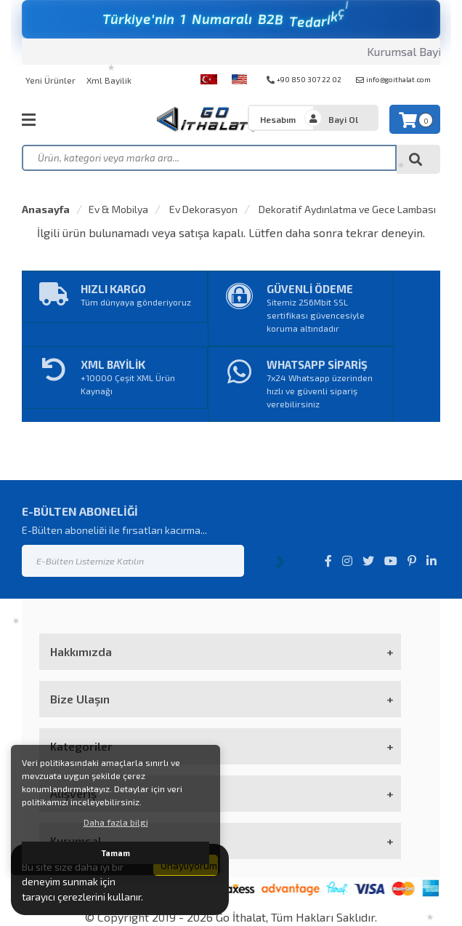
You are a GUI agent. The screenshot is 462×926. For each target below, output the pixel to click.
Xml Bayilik (108, 80)
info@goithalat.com (393, 79)
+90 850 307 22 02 (304, 79)
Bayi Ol (343, 119)
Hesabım (278, 119)
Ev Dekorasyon (202, 209)
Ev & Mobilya (118, 209)
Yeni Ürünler (50, 80)
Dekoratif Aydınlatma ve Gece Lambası (346, 209)
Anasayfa (46, 209)
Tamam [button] (116, 853)
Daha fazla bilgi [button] (116, 822)
